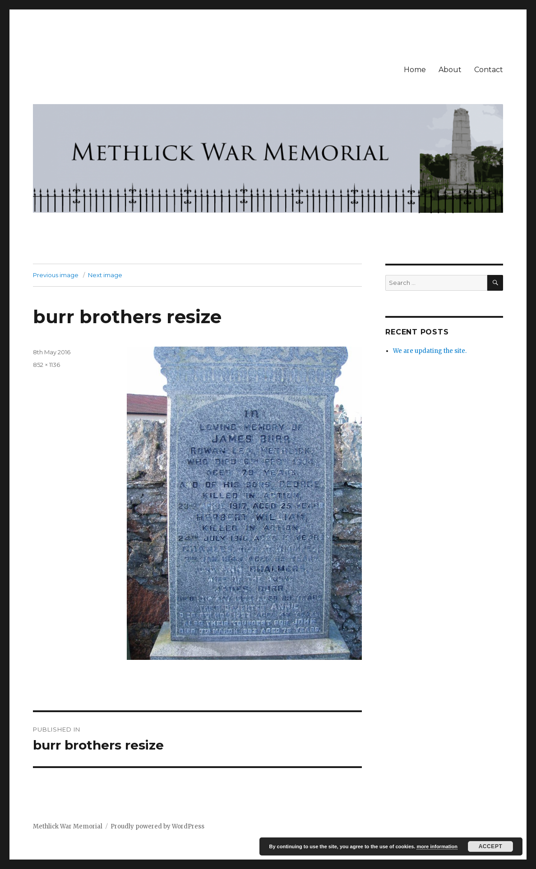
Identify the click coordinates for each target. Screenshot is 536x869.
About (450, 69)
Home (415, 69)
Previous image (56, 275)
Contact (488, 69)
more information (436, 846)
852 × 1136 (46, 364)
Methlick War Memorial (67, 826)
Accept (491, 846)
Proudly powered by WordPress (157, 826)
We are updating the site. (430, 351)
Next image (105, 275)
